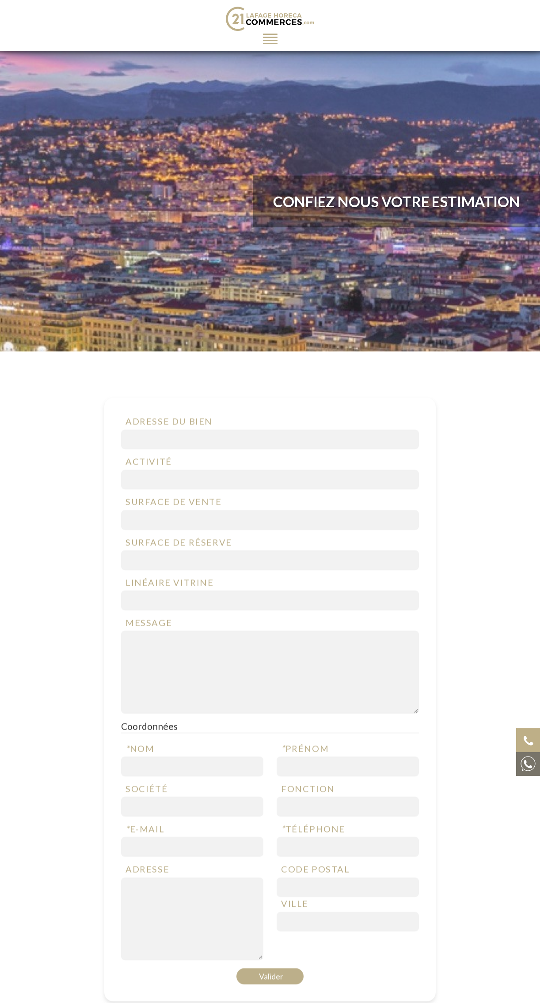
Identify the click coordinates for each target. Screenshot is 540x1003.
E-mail (144, 843)
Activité (148, 476)
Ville (294, 918)
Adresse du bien (169, 436)
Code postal (315, 883)
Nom (139, 763)
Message (148, 637)
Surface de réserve (178, 557)
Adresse (147, 883)
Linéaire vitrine (169, 597)
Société (146, 803)
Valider (271, 991)
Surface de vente (173, 516)
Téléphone (313, 843)
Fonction (308, 803)
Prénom (305, 763)
